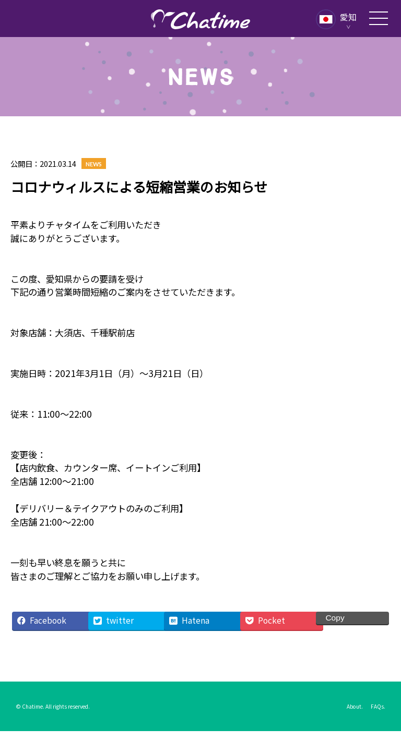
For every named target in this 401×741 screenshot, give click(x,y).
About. (355, 706)
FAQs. (378, 706)
